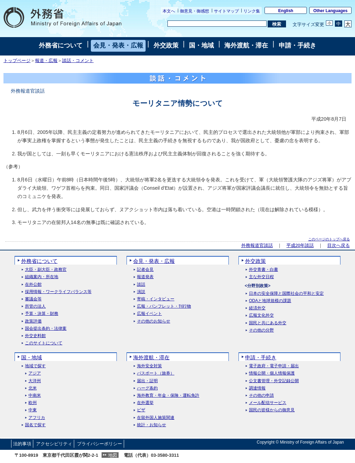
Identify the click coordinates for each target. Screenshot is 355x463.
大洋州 (34, 381)
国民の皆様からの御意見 (272, 410)
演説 (141, 292)
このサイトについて (43, 343)
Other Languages (330, 10)
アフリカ (36, 417)
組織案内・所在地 (41, 277)
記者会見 (145, 269)
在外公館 (33, 284)
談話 (141, 284)
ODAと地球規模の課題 (270, 301)
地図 (112, 455)
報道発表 (145, 277)
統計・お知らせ (151, 425)
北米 (32, 388)
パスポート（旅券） (155, 373)
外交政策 (166, 45)
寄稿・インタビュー (155, 299)
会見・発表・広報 (118, 45)
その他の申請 (261, 395)
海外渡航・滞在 (246, 45)
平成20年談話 (300, 245)
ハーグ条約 (147, 388)
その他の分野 (261, 330)
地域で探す (35, 366)
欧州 (32, 403)
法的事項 (22, 443)
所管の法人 (35, 306)
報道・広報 (46, 60)
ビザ (141, 410)
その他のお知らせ (153, 321)
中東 (32, 410)
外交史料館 (35, 336)
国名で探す (35, 425)
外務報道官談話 (257, 245)
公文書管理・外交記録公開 (274, 381)
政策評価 (33, 321)
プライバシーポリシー (99, 443)
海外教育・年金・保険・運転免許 (168, 395)
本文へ (169, 11)
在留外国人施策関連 (155, 417)
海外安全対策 (149, 366)
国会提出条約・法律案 (46, 328)
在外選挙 (145, 403)
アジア (34, 373)
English (285, 10)
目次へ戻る (338, 245)
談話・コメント (78, 60)
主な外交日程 (261, 277)
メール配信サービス (267, 403)
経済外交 (257, 308)
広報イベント (149, 313)
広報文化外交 (261, 315)
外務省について (61, 45)
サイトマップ (226, 11)
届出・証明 (147, 381)
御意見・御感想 (194, 11)
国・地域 (201, 45)
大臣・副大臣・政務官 (46, 269)
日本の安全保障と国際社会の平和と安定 (286, 293)
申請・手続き (297, 45)
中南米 (34, 395)
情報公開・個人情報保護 (272, 373)
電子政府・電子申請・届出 (274, 366)
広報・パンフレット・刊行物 (164, 306)
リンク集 (251, 11)
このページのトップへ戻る (329, 239)
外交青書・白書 (263, 269)
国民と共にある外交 (267, 323)
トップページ (17, 60)
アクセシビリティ (54, 443)
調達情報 (257, 388)
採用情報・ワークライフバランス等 (58, 292)
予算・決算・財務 (41, 313)
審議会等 (33, 299)
